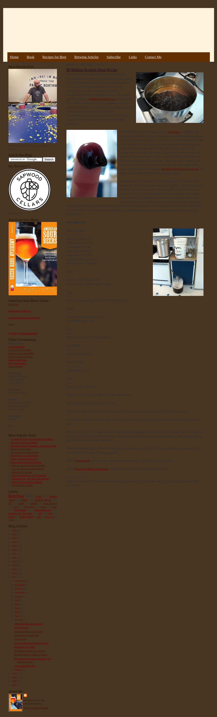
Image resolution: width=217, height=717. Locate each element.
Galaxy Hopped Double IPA (24, 459)
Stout (24, 499)
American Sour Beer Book (20, 513)
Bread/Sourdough (42, 510)
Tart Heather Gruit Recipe (26, 635)
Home (14, 57)
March (18, 616)
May (17, 608)
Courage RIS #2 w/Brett (19, 350)
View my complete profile (36, 707)
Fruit (39, 496)
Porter (43, 506)
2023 (14, 534)
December (20, 581)
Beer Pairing (49, 517)
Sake (39, 517)
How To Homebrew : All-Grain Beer (29, 475)
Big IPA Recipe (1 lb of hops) (25, 452)
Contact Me (153, 57)
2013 (14, 569)
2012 (14, 573)
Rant (40, 513)
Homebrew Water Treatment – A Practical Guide (34, 445)
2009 (14, 677)
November (20, 585)
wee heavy (173, 131)
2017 (14, 553)
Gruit (50, 513)
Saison (21, 503)
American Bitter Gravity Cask (28, 631)
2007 (14, 685)
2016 (14, 557)
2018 (14, 550)
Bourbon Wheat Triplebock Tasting (30, 654)
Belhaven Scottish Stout (102, 99)
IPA (10, 503)
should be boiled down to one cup (179, 169)
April (17, 612)
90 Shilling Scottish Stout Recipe (29, 651)
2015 (14, 561)
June (17, 604)
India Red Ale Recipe (22, 472)
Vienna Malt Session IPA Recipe (26, 462)
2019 (14, 546)
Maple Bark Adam (17, 363)
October (19, 588)
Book (30, 57)
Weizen (11, 517)
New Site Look (21, 627)
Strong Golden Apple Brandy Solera (31, 643)
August (18, 596)
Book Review (50, 503)
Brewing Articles (86, 57)
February (19, 619)
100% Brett (29, 506)
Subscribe (114, 57)
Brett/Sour (16, 496)
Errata (11, 324)
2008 (14, 681)
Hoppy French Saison (21, 449)
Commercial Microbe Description (24, 317)
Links (133, 57)
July (17, 600)
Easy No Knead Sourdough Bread (28, 468)
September (20, 592)
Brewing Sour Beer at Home (24, 442)
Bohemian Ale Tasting (24, 647)
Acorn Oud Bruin (16, 346)
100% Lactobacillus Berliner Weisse (28, 465)
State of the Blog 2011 (24, 666)
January (19, 669)
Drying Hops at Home (22, 485)
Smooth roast (82, 460)
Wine (54, 506)
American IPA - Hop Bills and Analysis (30, 478)
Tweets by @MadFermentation (23, 333)
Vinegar (11, 520)
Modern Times (42, 499)
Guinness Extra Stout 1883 (21, 353)
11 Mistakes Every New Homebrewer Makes (32, 439)
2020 (14, 542)
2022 (14, 538)
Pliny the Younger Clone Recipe (27, 482)
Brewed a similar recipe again (91, 468)
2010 (14, 673)
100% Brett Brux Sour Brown (28, 623)
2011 (14, 577)
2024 (14, 530)
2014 (14, 565)
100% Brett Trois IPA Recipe (24, 455)
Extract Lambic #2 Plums (20, 356)
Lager (16, 506)
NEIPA (34, 503)
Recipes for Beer (54, 57)
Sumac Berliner (15, 366)
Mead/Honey (20, 510)
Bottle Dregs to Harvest (19, 311)
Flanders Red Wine (17, 359)
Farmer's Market (26, 517)
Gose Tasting (20, 639)
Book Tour (13, 304)
